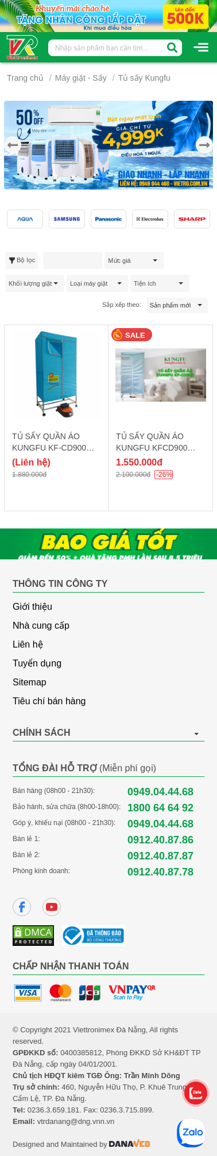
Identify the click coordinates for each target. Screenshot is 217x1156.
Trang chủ (25, 77)
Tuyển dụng (37, 663)
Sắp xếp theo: (121, 304)
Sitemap (29, 682)
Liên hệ (28, 644)
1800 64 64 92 (160, 808)
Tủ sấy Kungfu (144, 77)
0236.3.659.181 (53, 1110)
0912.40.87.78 (160, 872)
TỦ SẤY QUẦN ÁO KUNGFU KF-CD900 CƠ (49, 448)
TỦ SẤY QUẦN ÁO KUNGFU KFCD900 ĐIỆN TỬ (151, 448)
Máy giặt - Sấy (81, 77)
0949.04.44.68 (160, 792)
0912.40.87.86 (160, 840)
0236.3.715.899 (126, 1110)
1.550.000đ (139, 462)
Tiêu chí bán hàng (49, 701)
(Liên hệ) (31, 462)
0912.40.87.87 (160, 856)
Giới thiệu (32, 606)
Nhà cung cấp (41, 625)
